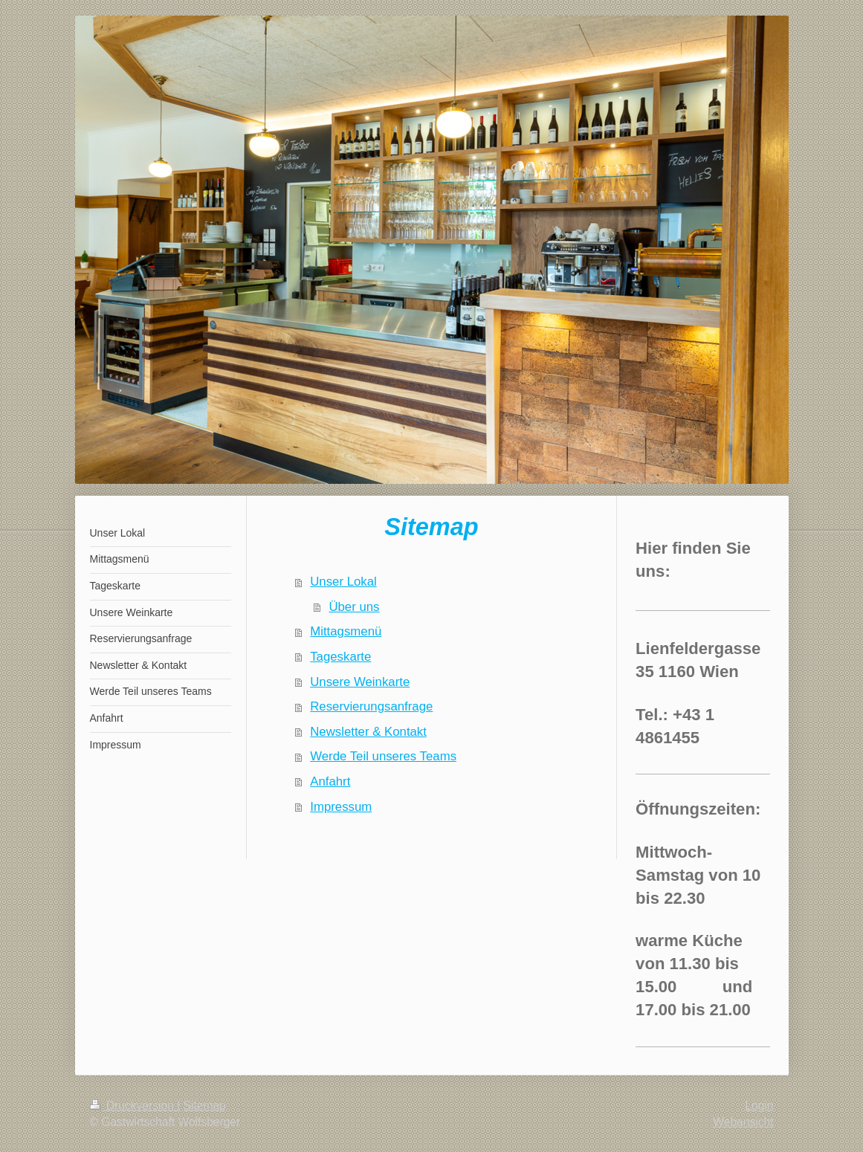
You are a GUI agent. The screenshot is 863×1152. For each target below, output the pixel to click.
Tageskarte (340, 657)
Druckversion (134, 1105)
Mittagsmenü (345, 631)
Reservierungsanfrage (371, 706)
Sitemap (205, 1105)
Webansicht (743, 1122)
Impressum (341, 807)
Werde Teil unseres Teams (383, 756)
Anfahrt (330, 781)
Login (759, 1105)
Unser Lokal (343, 582)
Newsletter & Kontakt (368, 732)
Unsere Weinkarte (360, 682)
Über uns (354, 607)
